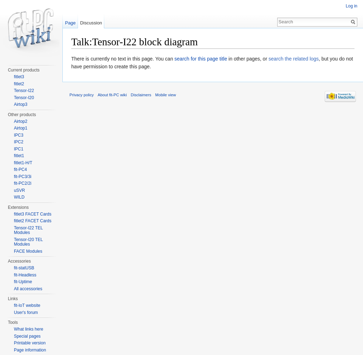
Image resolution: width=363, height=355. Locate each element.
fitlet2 (19, 83)
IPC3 (18, 135)
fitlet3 (19, 76)
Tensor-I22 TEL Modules (28, 230)
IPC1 (18, 149)
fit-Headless (25, 275)
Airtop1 (20, 128)
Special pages (27, 336)
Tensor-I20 (24, 97)
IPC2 (18, 141)
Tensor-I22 (24, 90)
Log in (351, 6)
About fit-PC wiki (112, 95)
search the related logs (293, 59)
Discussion (91, 22)
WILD (19, 197)
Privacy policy (81, 95)
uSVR (19, 190)
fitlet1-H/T (23, 162)
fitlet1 (19, 155)
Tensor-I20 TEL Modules (28, 242)
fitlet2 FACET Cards (32, 220)
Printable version (29, 342)
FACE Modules (28, 251)
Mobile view (165, 95)
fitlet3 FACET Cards (32, 214)
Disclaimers (141, 95)
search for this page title (200, 59)
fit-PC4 (20, 169)
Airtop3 (20, 104)
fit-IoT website (27, 305)
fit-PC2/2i (22, 183)
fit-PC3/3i (22, 176)
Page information (30, 350)
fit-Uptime (23, 281)
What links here (28, 329)
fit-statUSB (24, 267)
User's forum (26, 312)
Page (70, 22)
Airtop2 (20, 121)
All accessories (28, 288)
